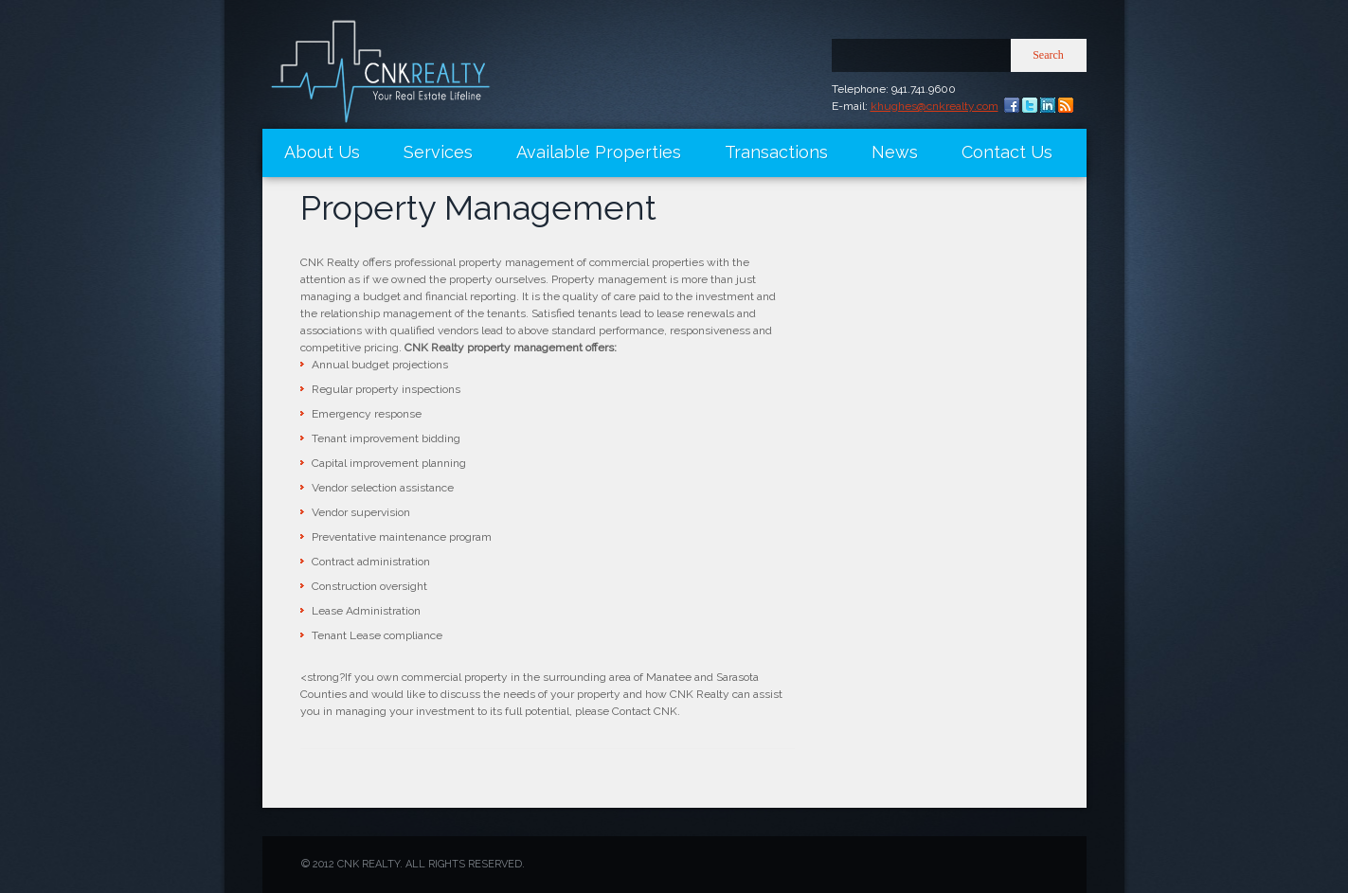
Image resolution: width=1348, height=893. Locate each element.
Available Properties (598, 152)
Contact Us (1007, 152)
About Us (322, 152)
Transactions (776, 152)
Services (438, 152)
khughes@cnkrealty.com (934, 106)
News (895, 152)
